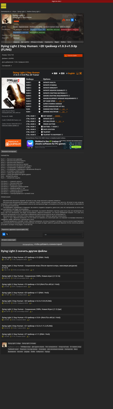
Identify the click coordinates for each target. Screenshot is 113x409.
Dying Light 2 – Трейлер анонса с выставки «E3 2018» (103, 142)
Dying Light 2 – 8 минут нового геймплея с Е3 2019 (103, 127)
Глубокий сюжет (13, 366)
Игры (14, 11)
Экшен (15, 27)
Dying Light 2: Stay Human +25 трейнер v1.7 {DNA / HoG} (25, 309)
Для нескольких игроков (51, 366)
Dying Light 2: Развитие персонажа (103, 107)
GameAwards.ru (6, 11)
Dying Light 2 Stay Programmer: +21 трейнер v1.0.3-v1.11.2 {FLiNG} (27, 343)
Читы (69, 41)
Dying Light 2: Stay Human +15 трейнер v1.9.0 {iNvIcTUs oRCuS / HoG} (30, 301)
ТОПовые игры (25, 363)
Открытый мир (60, 363)
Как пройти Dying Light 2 (93, 71)
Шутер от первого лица (48, 27)
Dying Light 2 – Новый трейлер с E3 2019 (103, 135)
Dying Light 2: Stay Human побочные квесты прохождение (103, 76)
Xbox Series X (32, 32)
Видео (57, 41)
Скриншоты (49, 41)
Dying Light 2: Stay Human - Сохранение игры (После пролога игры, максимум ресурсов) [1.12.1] (39, 283)
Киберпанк (29, 368)
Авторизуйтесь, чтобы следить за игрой (72, 16)
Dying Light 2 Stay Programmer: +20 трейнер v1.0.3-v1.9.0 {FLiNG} (27, 318)
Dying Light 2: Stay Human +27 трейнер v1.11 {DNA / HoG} (26, 351)
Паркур (36, 368)
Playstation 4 (33, 29)
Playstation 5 (17, 32)
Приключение (23, 27)
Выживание (76, 366)
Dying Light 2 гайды (13, 360)
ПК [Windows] (17, 29)
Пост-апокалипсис (49, 363)
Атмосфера (39, 366)
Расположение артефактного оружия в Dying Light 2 (104, 99)
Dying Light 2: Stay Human (20, 17)
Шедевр (17, 368)
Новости (16, 41)
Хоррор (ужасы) (61, 27)
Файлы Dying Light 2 (33, 11)
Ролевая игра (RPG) (34, 27)
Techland (15, 34)
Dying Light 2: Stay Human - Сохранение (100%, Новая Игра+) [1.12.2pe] (31, 326)
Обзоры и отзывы (37, 41)
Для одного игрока (36, 363)
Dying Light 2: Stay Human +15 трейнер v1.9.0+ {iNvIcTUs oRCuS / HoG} (31, 334)
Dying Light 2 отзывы (27, 360)
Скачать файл (71, 55)
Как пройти (25, 41)
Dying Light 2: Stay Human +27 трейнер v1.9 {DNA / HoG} (25, 274)
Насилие (10, 368)
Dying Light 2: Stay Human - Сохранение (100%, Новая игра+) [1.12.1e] (31, 293)
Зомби (23, 368)
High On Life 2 (56, 1)
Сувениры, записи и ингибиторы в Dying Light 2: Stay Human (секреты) (103, 115)
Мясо (70, 366)
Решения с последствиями (27, 366)
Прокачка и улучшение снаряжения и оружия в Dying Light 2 (104, 91)
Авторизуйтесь (28, 261)
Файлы (63, 41)
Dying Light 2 (22, 11)
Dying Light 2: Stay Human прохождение (103, 83)
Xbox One (48, 29)
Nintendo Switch (63, 29)
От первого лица (71, 363)
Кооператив (63, 366)
